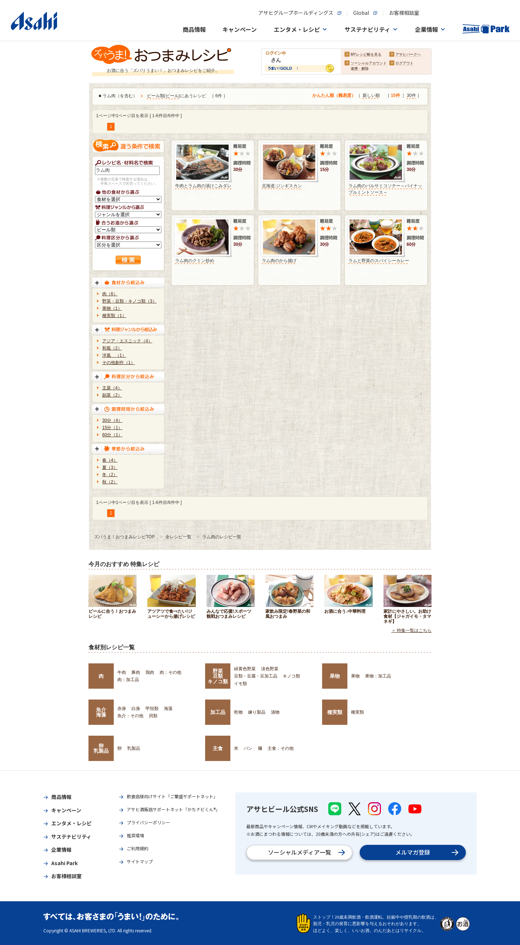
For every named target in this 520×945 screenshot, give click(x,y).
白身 (135, 708)
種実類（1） (114, 315)
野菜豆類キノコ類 (218, 676)
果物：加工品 (378, 676)
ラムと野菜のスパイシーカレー (378, 260)
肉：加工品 (128, 679)
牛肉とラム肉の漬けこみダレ (203, 185)
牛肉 (121, 672)
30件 (411, 95)
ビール (172, 96)
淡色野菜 (269, 668)
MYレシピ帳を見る (366, 55)
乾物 (238, 712)
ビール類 (155, 96)
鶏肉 (150, 672)
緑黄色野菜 (245, 668)
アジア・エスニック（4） (127, 340)
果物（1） (112, 308)
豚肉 (135, 672)
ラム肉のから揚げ (279, 260)
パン (248, 748)
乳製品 (133, 748)
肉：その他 (170, 672)
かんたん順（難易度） (334, 95)
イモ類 (240, 683)
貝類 (153, 715)
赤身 (121, 708)
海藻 (168, 708)
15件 (395, 95)
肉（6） (110, 293)
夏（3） (110, 467)
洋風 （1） (114, 355)
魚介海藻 (101, 712)
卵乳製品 (101, 748)
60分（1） (112, 434)
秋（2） (110, 481)
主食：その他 (281, 748)
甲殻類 (152, 708)
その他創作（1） (118, 362)
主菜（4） (112, 387)
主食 (218, 748)
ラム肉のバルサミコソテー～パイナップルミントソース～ (385, 189)
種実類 (334, 712)
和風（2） (112, 348)
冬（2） (110, 474)
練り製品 (256, 712)
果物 (335, 676)
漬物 (275, 712)
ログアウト (404, 63)
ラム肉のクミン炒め (194, 260)
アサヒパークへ (408, 55)
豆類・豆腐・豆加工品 (255, 676)
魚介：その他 (130, 715)
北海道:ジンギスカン (282, 185)
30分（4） (112, 420)
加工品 (217, 712)
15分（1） (112, 427)
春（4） (110, 460)
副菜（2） (112, 395)
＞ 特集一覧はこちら (411, 630)
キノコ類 (291, 676)
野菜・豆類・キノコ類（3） (129, 301)
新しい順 (371, 95)
